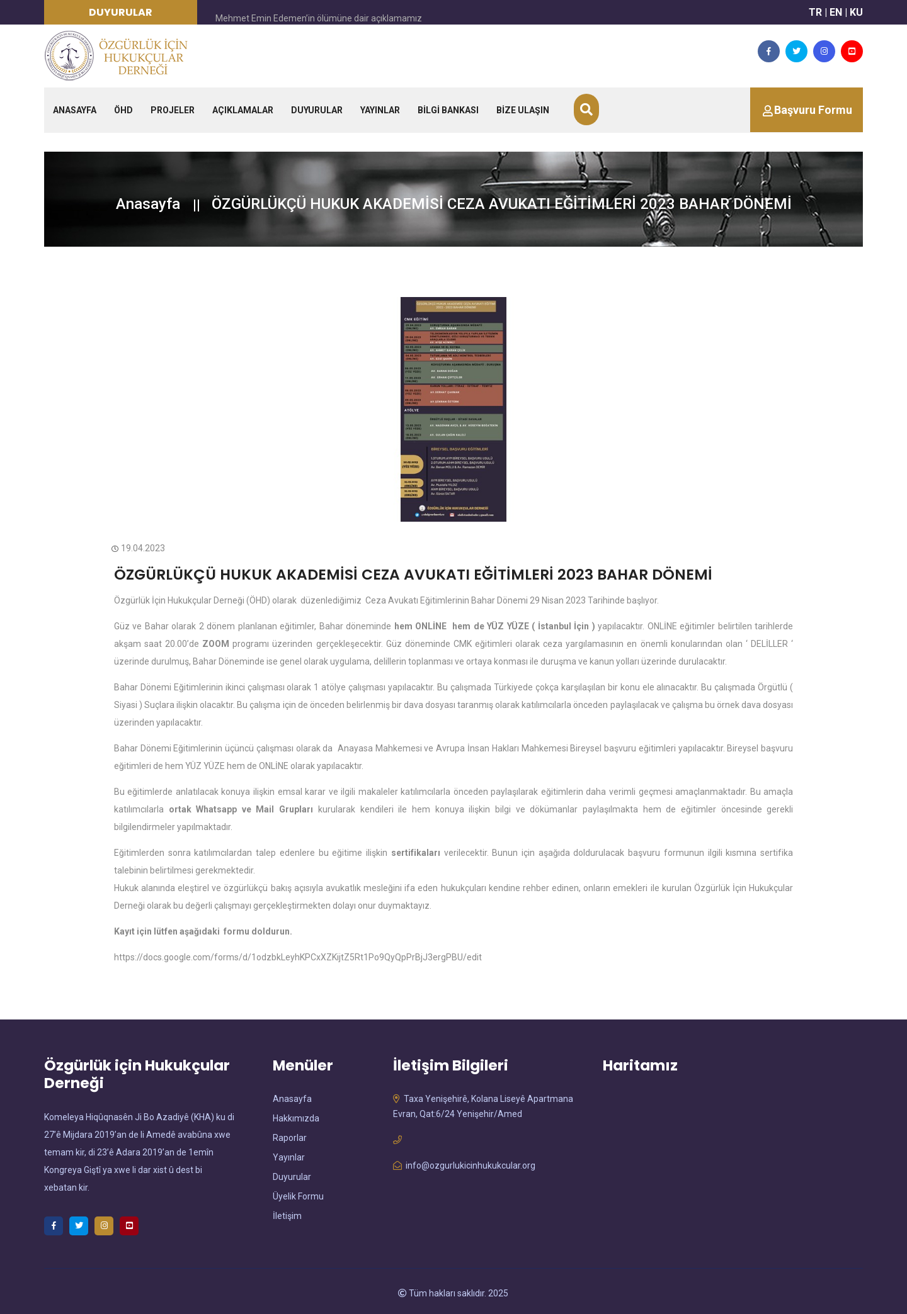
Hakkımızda (296, 1116)
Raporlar (290, 1135)
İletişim (287, 1213)
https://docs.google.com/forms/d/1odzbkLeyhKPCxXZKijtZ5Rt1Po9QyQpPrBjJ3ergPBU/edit (298, 955)
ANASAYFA (74, 110)
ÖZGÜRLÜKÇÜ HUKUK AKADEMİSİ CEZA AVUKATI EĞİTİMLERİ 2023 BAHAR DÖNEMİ (359, 573)
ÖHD (123, 110)
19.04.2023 (139, 548)
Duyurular (292, 1174)
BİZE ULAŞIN (522, 110)
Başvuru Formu (813, 109)
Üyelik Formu (298, 1194)
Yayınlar (289, 1155)
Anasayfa (148, 204)
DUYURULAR (317, 110)
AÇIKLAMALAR (242, 110)
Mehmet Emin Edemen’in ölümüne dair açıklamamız (318, 18)
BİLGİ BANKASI (448, 110)
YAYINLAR (380, 110)
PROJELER (173, 110)
